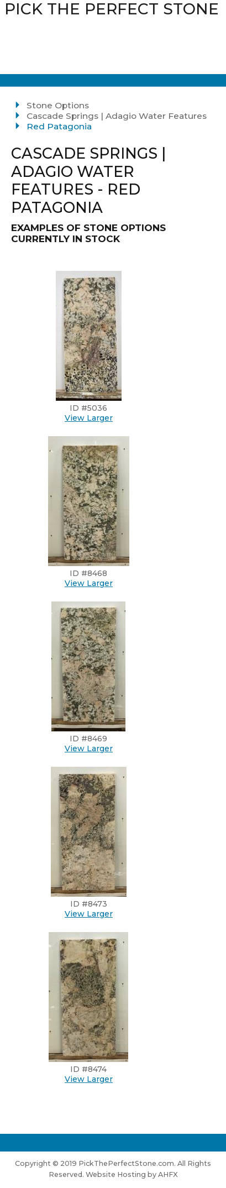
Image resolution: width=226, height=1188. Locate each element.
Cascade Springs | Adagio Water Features (117, 116)
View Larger (89, 418)
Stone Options (58, 105)
